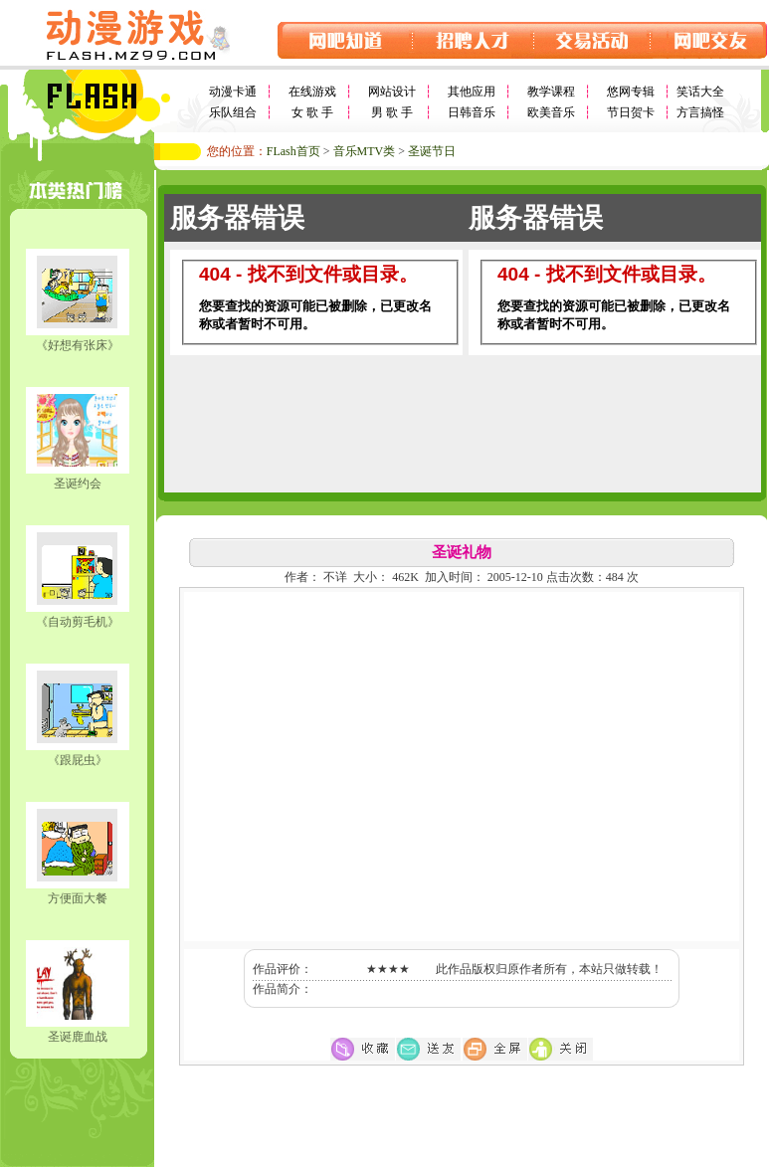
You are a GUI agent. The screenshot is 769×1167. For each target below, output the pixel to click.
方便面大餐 (77, 898)
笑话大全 (700, 91)
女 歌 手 (312, 112)
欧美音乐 (551, 112)
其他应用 (471, 91)
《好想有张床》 (77, 345)
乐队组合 (233, 112)
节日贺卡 (631, 112)
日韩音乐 (471, 112)
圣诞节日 (432, 151)
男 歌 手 (392, 112)
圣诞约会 (77, 483)
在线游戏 (312, 91)
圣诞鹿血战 (77, 1037)
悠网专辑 (631, 91)
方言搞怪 (700, 112)
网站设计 (392, 91)
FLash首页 (293, 151)
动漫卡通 (233, 91)
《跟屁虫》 (77, 760)
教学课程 (551, 91)
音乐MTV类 (364, 151)
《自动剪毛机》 (77, 622)
